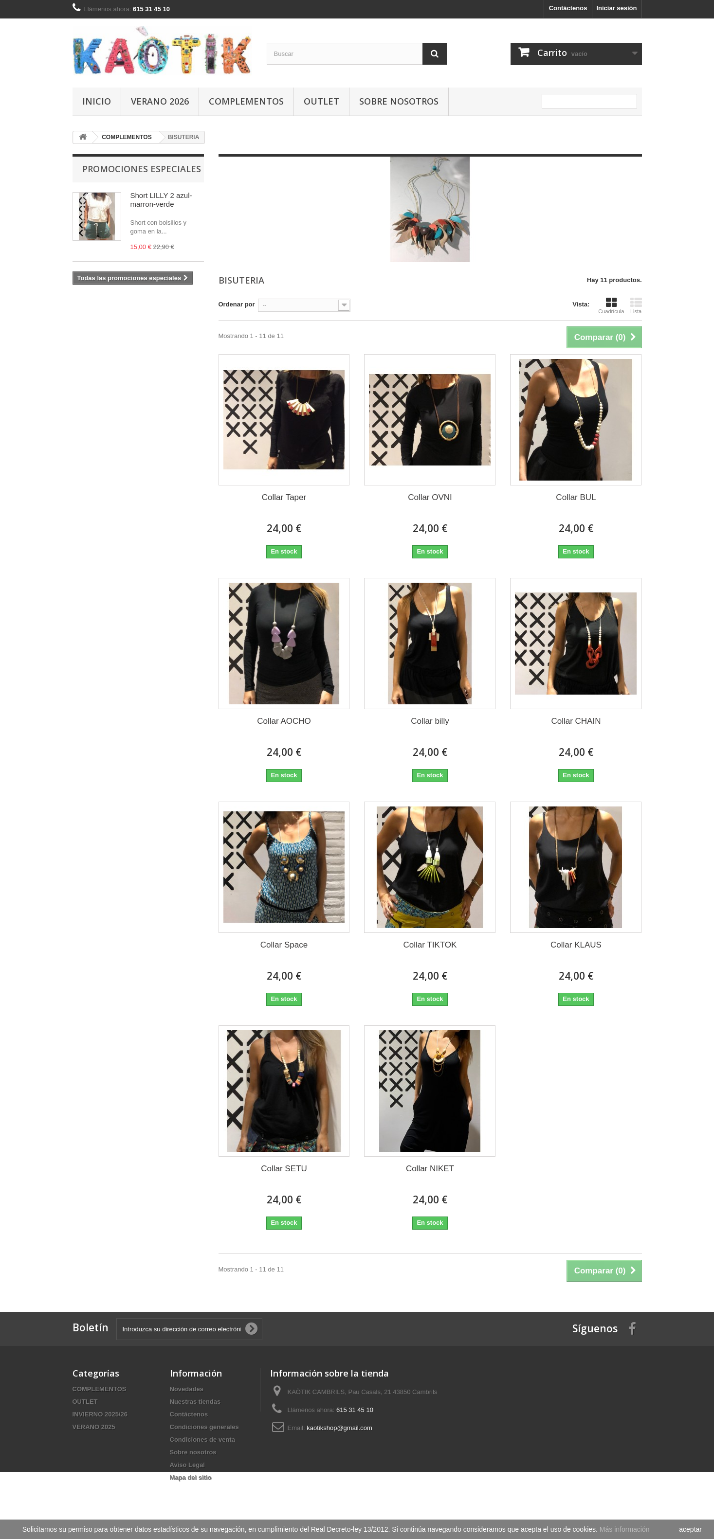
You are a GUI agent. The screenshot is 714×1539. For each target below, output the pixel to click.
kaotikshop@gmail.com (339, 1428)
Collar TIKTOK (430, 944)
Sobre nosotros (399, 101)
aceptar (690, 1529)
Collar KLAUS (576, 944)
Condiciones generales (204, 1427)
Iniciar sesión (616, 8)
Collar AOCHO (284, 721)
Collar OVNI (430, 497)
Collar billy (430, 721)
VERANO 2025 (94, 1427)
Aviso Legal (187, 1464)
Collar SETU (284, 1168)
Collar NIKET (430, 1168)
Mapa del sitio (191, 1477)
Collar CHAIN (576, 721)
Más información (625, 1529)
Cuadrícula (611, 305)
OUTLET (321, 101)
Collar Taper (284, 497)
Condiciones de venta (202, 1439)
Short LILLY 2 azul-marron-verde (161, 199)
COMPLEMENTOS (246, 101)
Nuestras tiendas (195, 1401)
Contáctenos (568, 8)
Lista (636, 305)
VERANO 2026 (160, 101)
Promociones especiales (141, 169)
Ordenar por (237, 304)
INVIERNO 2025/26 (100, 1414)
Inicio (96, 101)
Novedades (186, 1389)
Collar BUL (576, 497)
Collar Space (284, 944)
